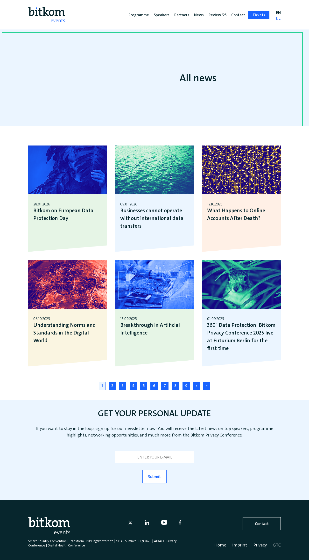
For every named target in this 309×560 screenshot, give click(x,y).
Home (220, 545)
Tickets (259, 14)
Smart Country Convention (47, 541)
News (199, 14)
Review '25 (217, 14)
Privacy (260, 545)
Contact (262, 523)
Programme (138, 14)
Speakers (161, 14)
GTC (277, 545)
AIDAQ (159, 541)
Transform (76, 541)
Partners (181, 14)
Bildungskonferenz (99, 541)
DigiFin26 (145, 541)
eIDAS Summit (126, 541)
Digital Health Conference (66, 545)
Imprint (239, 545)
